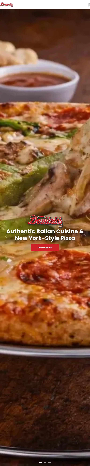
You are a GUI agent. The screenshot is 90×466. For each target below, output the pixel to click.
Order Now (45, 247)
